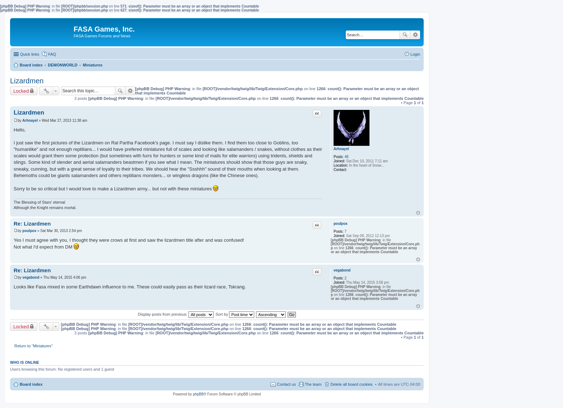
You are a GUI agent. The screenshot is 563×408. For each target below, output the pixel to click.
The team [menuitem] (313, 384)
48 (347, 157)
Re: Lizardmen (32, 224)
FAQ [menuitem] (52, 54)
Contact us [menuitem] (286, 384)
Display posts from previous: (176, 314)
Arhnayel (341, 149)
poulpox (341, 224)
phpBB (198, 394)
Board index (31, 384)
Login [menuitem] (415, 54)
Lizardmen (26, 81)
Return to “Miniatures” (33, 346)
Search (405, 35)
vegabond (342, 270)
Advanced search (415, 35)
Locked (21, 91)
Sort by (234, 314)
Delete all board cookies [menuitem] (351, 384)
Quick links (29, 54)
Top (418, 213)
